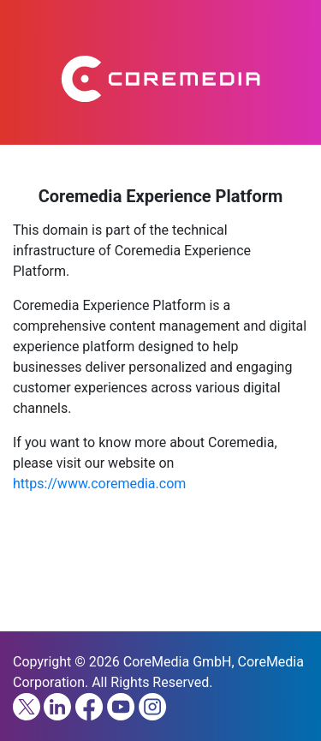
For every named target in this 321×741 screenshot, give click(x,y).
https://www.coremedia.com (99, 483)
